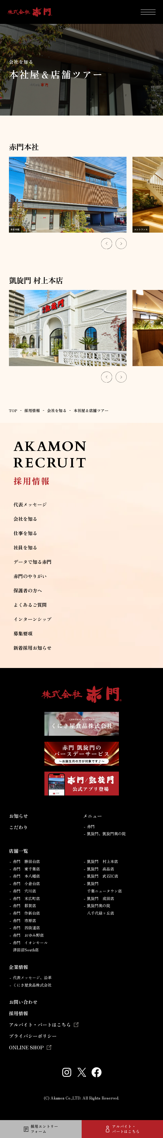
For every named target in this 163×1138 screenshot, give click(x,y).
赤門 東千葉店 (26, 869)
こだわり (18, 827)
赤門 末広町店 (26, 898)
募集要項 (22, 633)
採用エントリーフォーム (44, 1129)
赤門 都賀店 (24, 905)
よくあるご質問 (30, 604)
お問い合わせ (23, 1001)
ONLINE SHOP (26, 1047)
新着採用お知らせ (32, 647)
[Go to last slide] (106, 243)
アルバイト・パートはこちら (126, 1129)
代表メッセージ (30, 504)
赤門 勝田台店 (26, 861)
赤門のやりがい (30, 576)
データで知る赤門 (32, 561)
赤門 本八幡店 (26, 876)
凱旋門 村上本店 (102, 861)
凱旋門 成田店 (100, 898)
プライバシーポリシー (33, 1035)
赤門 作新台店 (26, 913)
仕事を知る (25, 533)
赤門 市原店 (24, 920)
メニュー (92, 815)
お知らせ (18, 815)
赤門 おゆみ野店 (28, 935)
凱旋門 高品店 (100, 869)
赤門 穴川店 (24, 891)
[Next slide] (121, 243)
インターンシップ (32, 619)
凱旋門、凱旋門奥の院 (106, 833)
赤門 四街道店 (26, 927)
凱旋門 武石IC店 (102, 876)
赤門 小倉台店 (26, 883)
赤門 (91, 826)
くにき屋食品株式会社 (32, 985)
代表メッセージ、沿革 (32, 977)
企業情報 (18, 966)
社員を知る (25, 547)
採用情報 (18, 1013)
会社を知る (25, 518)
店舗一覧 (18, 850)
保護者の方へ (27, 590)
